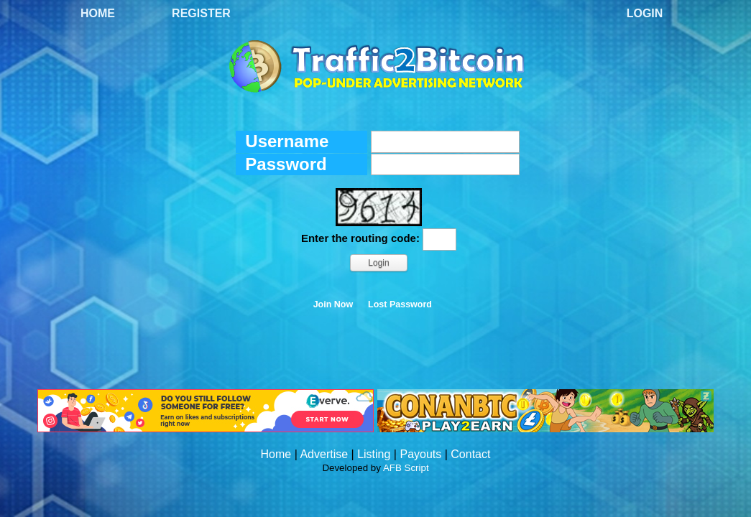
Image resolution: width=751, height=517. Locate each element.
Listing (373, 454)
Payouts (420, 454)
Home (97, 13)
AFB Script (406, 467)
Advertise (324, 454)
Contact (470, 454)
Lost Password (400, 304)
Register (201, 13)
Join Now (333, 304)
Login (645, 13)
